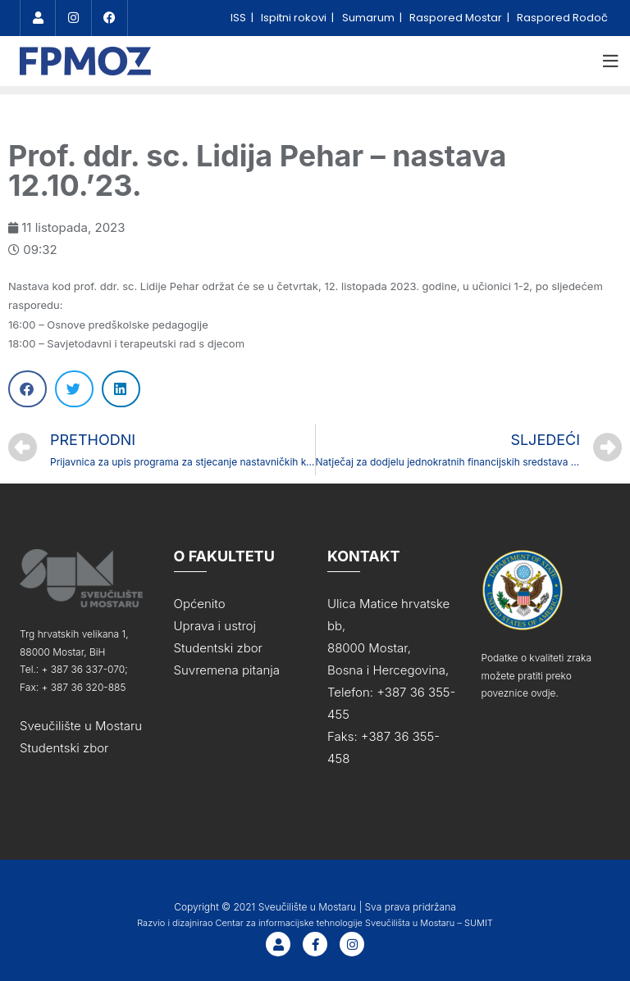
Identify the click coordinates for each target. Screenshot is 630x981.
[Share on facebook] (27, 388)
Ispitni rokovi (295, 17)
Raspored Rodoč (562, 17)
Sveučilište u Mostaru (81, 725)
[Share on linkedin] (121, 388)
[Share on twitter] (74, 388)
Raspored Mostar (456, 17)
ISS (240, 17)
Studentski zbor (64, 748)
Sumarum (369, 17)
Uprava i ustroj (215, 626)
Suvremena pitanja (227, 670)
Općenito (200, 603)
